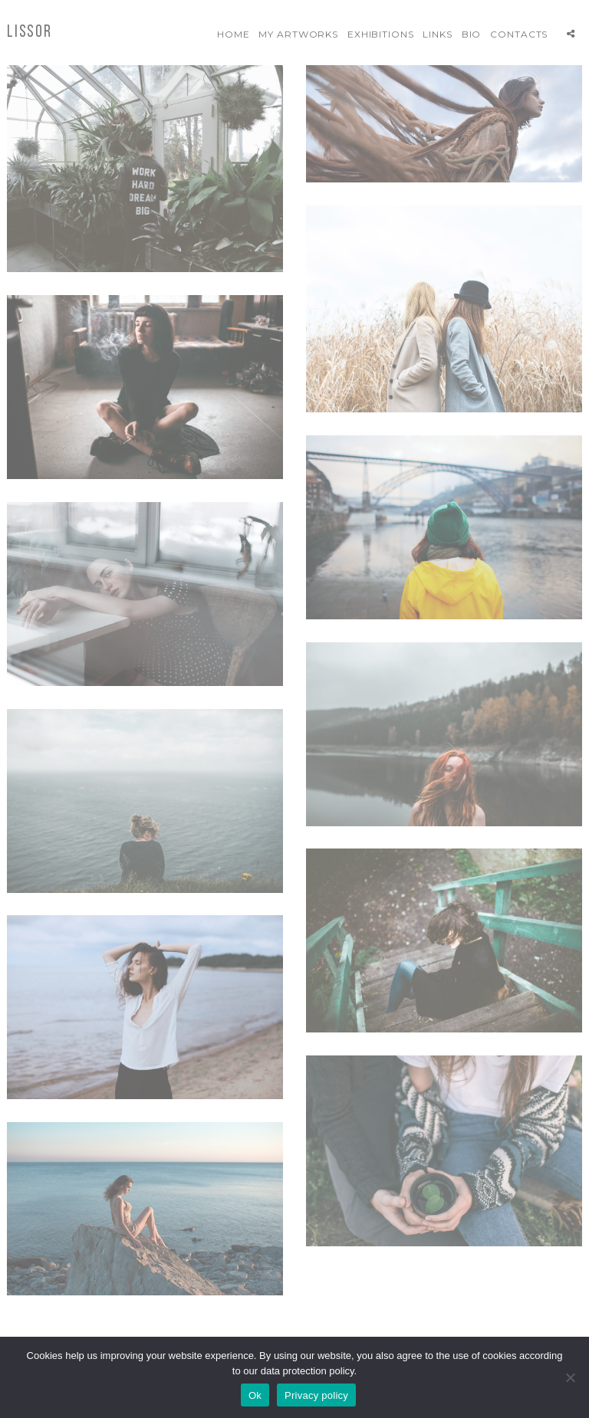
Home (233, 34)
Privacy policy (316, 1395)
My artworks (298, 34)
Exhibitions (381, 34)
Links (437, 34)
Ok (255, 1395)
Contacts (519, 34)
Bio (472, 34)
